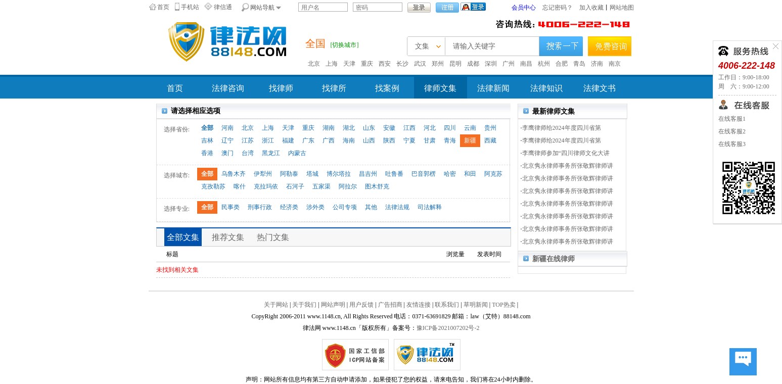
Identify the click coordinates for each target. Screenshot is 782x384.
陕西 (389, 140)
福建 (288, 140)
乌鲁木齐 (233, 173)
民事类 (230, 207)
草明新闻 (476, 304)
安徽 (389, 127)
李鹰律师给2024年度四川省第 (561, 127)
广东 (308, 140)
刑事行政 (260, 207)
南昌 (526, 63)
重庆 (367, 63)
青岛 (579, 63)
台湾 (248, 153)
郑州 (438, 63)
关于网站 (276, 304)
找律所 (334, 88)
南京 (615, 63)
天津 (349, 63)
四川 (450, 127)
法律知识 (546, 88)
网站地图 (622, 7)
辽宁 (227, 140)
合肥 (562, 63)
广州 (508, 63)
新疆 (470, 140)
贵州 (490, 127)
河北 (430, 127)
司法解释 (430, 207)
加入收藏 (591, 7)
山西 (369, 140)
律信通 (223, 7)
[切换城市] (345, 45)
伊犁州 (263, 173)
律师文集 (440, 88)
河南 (227, 127)
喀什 (240, 186)
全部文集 (183, 237)
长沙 (402, 63)
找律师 (281, 88)
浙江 (268, 140)
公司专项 (345, 207)
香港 (207, 153)
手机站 (190, 7)
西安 (385, 63)
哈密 (450, 173)
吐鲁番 (394, 173)
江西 (409, 127)
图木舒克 (377, 186)
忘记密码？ (557, 7)
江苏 (248, 140)
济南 (597, 63)
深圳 (491, 63)
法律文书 (599, 88)
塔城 (312, 173)
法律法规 (397, 207)
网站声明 (333, 304)
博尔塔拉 (339, 173)
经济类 (289, 207)
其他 (371, 207)
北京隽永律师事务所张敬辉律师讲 (567, 165)
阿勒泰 (289, 173)
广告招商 (390, 304)
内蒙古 (297, 153)
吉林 (207, 140)
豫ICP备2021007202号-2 (448, 327)
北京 (314, 63)
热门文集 (273, 237)
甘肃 (430, 140)
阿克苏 (493, 173)
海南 (349, 140)
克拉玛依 (266, 186)
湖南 (329, 127)
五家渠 (321, 186)
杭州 (544, 63)
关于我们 (304, 304)
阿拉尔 (348, 186)
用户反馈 (361, 304)
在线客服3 (732, 144)
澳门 (227, 153)
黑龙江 (271, 153)
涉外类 (315, 207)
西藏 (490, 140)
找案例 (387, 88)
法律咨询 (228, 88)
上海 (332, 63)
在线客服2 (732, 131)
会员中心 (524, 7)
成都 (473, 63)
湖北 (349, 127)
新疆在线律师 (553, 259)
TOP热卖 (503, 304)
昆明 (455, 63)
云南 (470, 127)
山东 (369, 127)
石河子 (295, 186)
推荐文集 (228, 237)
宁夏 (409, 140)
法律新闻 (493, 88)
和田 (470, 173)
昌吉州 (368, 173)
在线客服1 (732, 118)
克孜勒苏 (213, 186)
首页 (163, 7)
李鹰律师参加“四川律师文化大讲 (566, 153)
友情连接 (418, 304)
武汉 (420, 63)
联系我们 (447, 304)
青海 (450, 140)
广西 (329, 140)
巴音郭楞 (423, 173)
